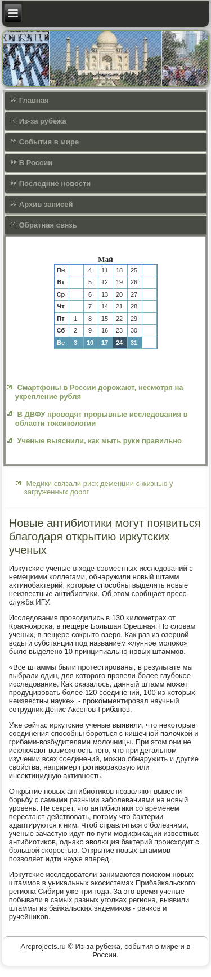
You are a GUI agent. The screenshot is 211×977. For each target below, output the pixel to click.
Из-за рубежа (42, 121)
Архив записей (46, 204)
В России (36, 162)
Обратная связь (48, 225)
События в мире (49, 142)
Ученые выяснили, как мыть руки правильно (99, 441)
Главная (34, 100)
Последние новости (55, 183)
